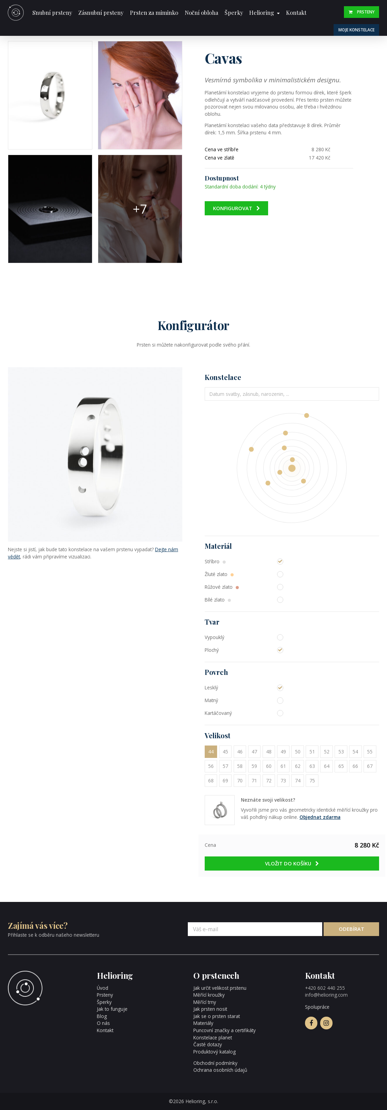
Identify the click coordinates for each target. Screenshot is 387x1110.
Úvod (102, 988)
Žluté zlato (219, 574)
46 (240, 751)
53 (341, 751)
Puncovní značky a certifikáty (224, 1030)
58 (240, 766)
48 (269, 751)
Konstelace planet (212, 1037)
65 (341, 766)
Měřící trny (204, 1002)
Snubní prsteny (52, 12)
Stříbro (215, 561)
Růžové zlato (222, 587)
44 (211, 751)
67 (370, 766)
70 (240, 780)
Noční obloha (201, 12)
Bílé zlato (218, 599)
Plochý (212, 650)
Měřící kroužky (209, 994)
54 (355, 751)
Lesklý (211, 687)
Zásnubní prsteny (100, 12)
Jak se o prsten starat (216, 1016)
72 (269, 780)
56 (211, 766)
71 (254, 780)
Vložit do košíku (292, 863)
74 (298, 780)
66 (355, 766)
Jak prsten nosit (210, 1009)
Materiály (203, 1023)
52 (326, 751)
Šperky (233, 12)
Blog (102, 1016)
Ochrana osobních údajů (220, 1070)
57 (225, 766)
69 (225, 780)
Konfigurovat (236, 208)
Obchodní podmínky (215, 1063)
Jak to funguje (112, 1009)
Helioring (261, 12)
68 (211, 780)
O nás (103, 1023)
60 (269, 766)
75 (312, 780)
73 (283, 780)
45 (225, 751)
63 (312, 766)
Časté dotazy (207, 1044)
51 (312, 751)
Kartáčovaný (218, 713)
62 (298, 766)
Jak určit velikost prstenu (219, 988)
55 (370, 751)
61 (283, 766)
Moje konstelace (356, 29)
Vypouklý (214, 637)
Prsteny (362, 11)
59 (254, 766)
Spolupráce (317, 1007)
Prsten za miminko (154, 12)
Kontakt (296, 12)
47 (254, 751)
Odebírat (351, 928)
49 (283, 751)
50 (298, 751)
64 (326, 766)
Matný (211, 700)
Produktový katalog (214, 1051)
